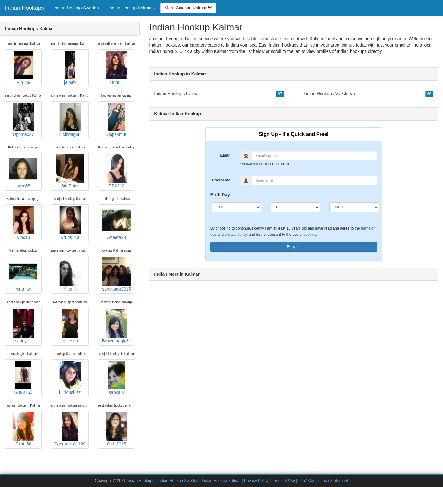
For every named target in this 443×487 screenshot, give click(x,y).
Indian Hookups (24, 8)
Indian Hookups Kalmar (219, 94)
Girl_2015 (116, 429)
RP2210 (116, 171)
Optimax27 (23, 120)
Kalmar (221, 51)
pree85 (23, 171)
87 (280, 94)
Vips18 (23, 223)
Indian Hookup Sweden (76, 7)
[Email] (314, 155)
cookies (310, 234)
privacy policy (235, 234)
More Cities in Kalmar (188, 7)
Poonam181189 (69, 429)
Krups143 (70, 223)
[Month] (236, 207)
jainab (70, 68)
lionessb (70, 326)
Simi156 (23, 429)
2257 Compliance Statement (323, 481)
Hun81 (116, 68)
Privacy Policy (256, 481)
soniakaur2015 (116, 274)
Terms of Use (283, 481)
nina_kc (23, 274)
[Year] (354, 207)
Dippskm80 (116, 120)
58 (429, 94)
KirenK (70, 274)
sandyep (23, 326)
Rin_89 (23, 68)
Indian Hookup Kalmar (221, 481)
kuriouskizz (70, 378)
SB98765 (23, 378)
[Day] (295, 207)
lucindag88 (70, 120)
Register (294, 247)
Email (225, 155)
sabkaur (116, 378)
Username (221, 180)
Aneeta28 (116, 223)
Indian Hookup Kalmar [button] (132, 7)
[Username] (314, 180)
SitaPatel (70, 171)
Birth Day (220, 194)
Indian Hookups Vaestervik (368, 94)
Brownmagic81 (116, 326)
